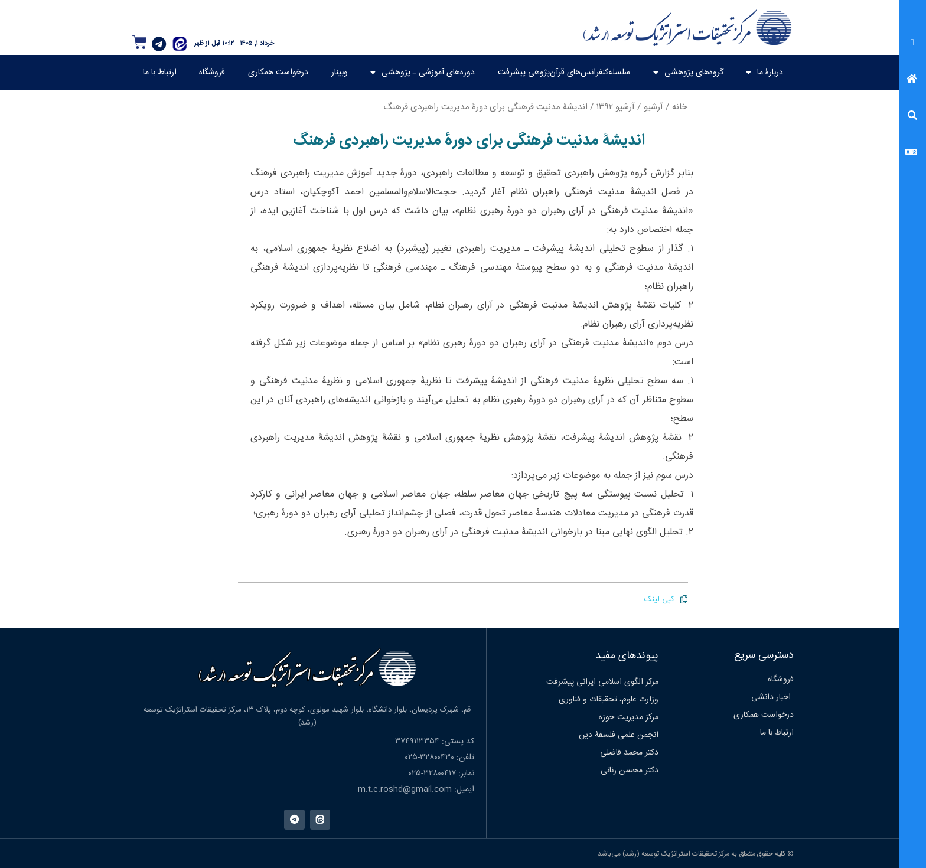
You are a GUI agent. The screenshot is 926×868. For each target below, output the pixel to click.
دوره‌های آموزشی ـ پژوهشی (422, 73)
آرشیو (653, 107)
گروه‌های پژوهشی (688, 73)
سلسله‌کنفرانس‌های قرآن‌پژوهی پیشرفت (564, 73)
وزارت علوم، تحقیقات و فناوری (608, 700)
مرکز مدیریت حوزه (628, 717)
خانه (679, 107)
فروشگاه (212, 73)
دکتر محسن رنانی (629, 770)
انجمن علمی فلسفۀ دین (618, 735)
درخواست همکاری (278, 73)
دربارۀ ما (764, 73)
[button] (912, 43)
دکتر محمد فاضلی (629, 753)
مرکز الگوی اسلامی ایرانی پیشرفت (602, 682)
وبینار (339, 73)
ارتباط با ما (160, 73)
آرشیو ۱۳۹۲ (615, 107)
